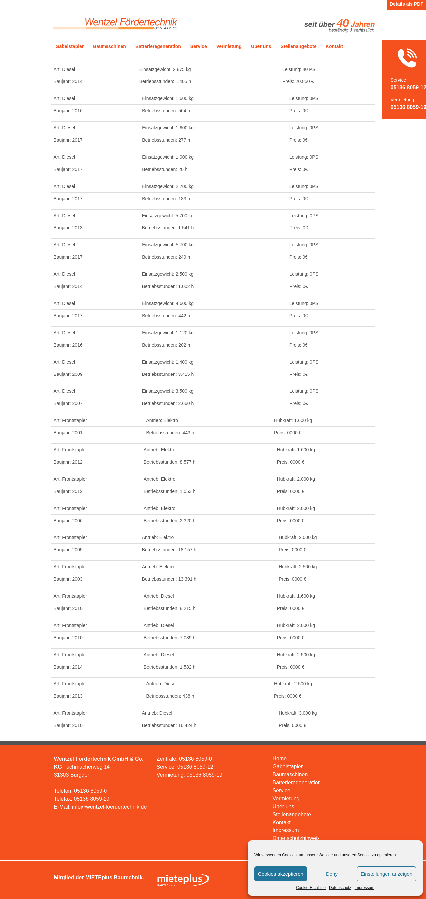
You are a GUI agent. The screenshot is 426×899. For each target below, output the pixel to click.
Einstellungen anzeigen (386, 874)
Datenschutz (340, 887)
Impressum (364, 887)
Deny (332, 874)
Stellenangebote (299, 46)
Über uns (261, 46)
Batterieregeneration (158, 46)
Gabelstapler (70, 46)
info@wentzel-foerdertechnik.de (109, 807)
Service (198, 46)
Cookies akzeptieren (280, 874)
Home (280, 758)
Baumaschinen (109, 46)
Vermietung (229, 46)
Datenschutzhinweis (296, 838)
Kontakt (334, 46)
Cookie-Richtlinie (311, 887)
